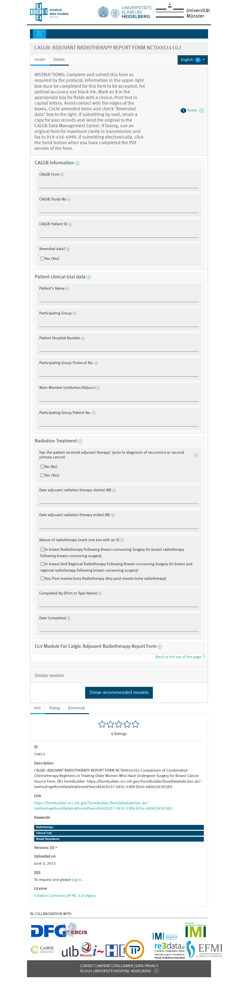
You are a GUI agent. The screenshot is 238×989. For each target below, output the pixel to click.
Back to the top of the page (181, 657)
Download (76, 708)
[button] (193, 60)
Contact (87, 966)
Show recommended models (119, 692)
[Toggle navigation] (39, 34)
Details (59, 60)
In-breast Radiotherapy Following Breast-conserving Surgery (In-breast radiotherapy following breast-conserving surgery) (112, 553)
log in (76, 880)
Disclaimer (123, 966)
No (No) (51, 467)
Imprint (104, 966)
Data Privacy (146, 966)
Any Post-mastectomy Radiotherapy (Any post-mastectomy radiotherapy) (105, 579)
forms (192, 110)
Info (37, 708)
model (39, 60)
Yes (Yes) (52, 259)
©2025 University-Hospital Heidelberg (115, 971)
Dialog (54, 708)
